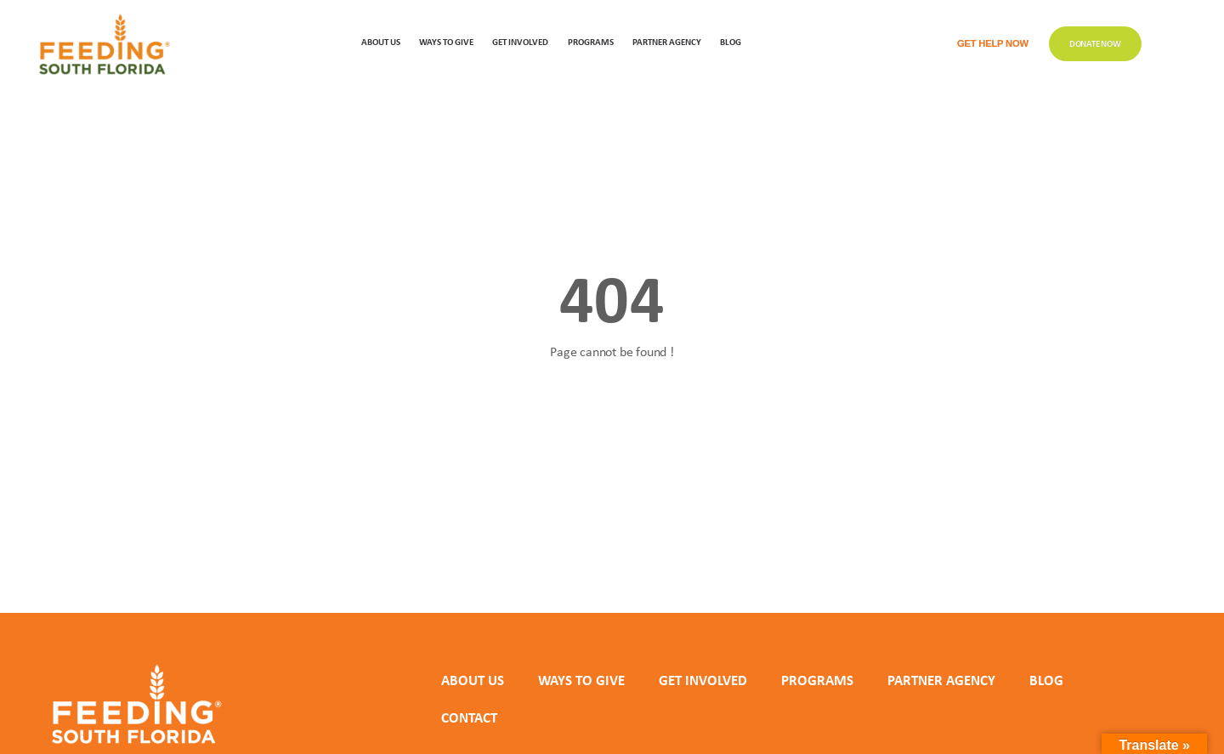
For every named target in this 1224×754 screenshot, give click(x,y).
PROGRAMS (591, 41)
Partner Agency (666, 41)
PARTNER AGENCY (941, 680)
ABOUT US (380, 41)
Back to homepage (612, 413)
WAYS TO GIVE (446, 41)
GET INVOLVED (520, 41)
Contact (469, 717)
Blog (730, 41)
